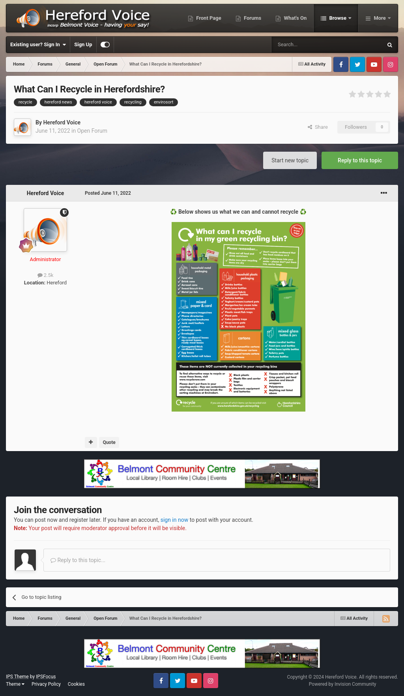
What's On (294, 18)
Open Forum (92, 131)
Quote (109, 442)
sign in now (175, 520)
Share (318, 127)
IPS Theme (17, 676)
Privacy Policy (46, 684)
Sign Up (83, 44)
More (379, 18)
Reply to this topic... (77, 560)
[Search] (308, 45)
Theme (15, 684)
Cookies (76, 684)
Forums (252, 18)
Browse (338, 18)
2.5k (45, 275)
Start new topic (290, 160)
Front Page (208, 18)
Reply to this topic (360, 160)
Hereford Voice (61, 122)
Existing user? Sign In (38, 45)
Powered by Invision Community (342, 684)
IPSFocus (46, 676)
